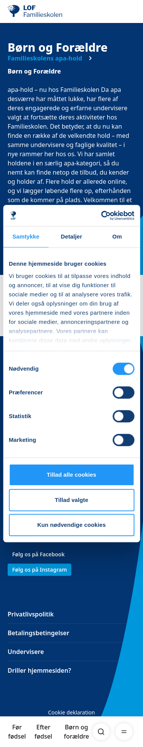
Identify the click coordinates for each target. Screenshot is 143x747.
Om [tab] (117, 236)
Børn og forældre (76, 731)
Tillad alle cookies (71, 474)
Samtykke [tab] (25, 236)
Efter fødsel (43, 731)
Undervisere (26, 651)
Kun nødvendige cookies (71, 524)
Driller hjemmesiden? (39, 670)
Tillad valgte (71, 500)
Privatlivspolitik (31, 614)
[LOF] (46, 11)
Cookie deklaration (71, 712)
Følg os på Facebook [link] (38, 554)
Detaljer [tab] (71, 236)
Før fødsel (17, 731)
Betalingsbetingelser (38, 633)
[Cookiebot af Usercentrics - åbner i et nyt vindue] (101, 216)
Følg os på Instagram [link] (39, 569)
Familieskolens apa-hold (45, 58)
